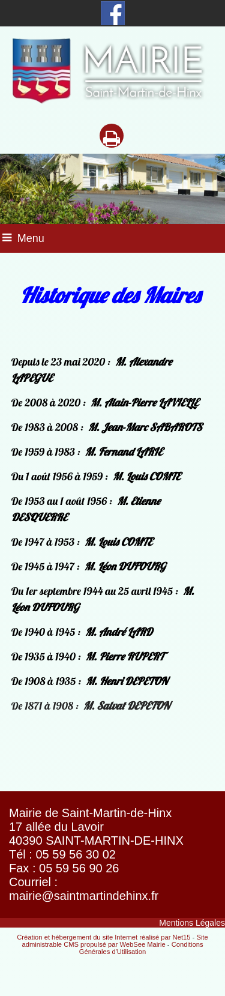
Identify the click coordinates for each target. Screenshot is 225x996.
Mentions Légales (192, 923)
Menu (30, 238)
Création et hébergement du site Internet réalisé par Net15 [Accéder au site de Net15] (103, 937)
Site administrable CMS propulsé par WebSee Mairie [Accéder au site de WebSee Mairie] (115, 941)
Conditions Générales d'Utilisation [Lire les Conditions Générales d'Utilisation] (141, 948)
